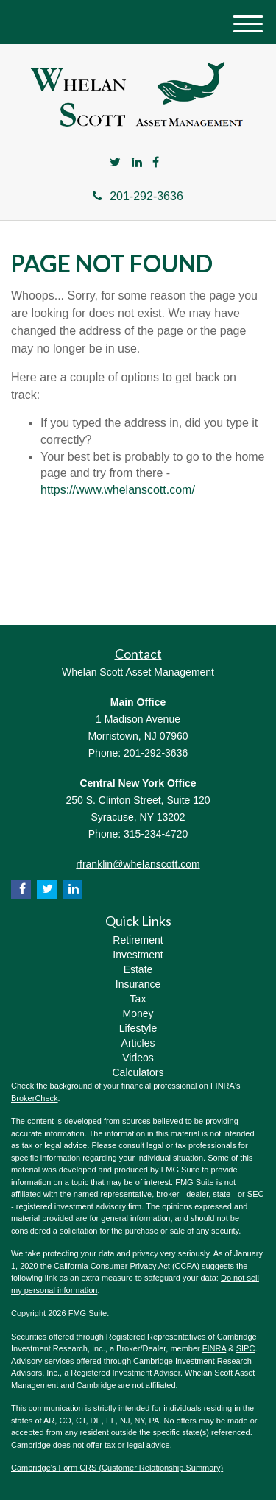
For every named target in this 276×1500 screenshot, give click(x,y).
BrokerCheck (34, 1098)
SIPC (245, 1348)
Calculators (137, 1072)
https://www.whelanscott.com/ (117, 490)
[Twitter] (115, 163)
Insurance (138, 984)
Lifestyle (138, 1028)
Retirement (138, 940)
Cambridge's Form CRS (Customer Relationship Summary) (117, 1467)
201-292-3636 (138, 196)
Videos (138, 1058)
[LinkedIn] (137, 163)
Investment (138, 955)
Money (137, 1013)
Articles (138, 1043)
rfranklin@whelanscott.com (137, 864)
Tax (138, 999)
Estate (138, 969)
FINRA (214, 1348)
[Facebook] (155, 163)
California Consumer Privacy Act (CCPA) (126, 1266)
